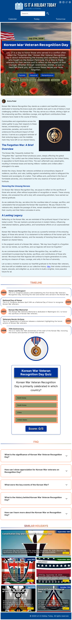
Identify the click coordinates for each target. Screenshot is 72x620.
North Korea (21, 398)
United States (22, 420)
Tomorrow (60, 19)
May (49, 266)
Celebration (55, 80)
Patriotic (22, 75)
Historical (33, 75)
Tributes (15, 80)
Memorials (24, 80)
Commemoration (43, 80)
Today (37, 19)
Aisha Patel (11, 101)
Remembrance (47, 75)
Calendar (12, 19)
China (19, 412)
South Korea (21, 405)
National (33, 80)
